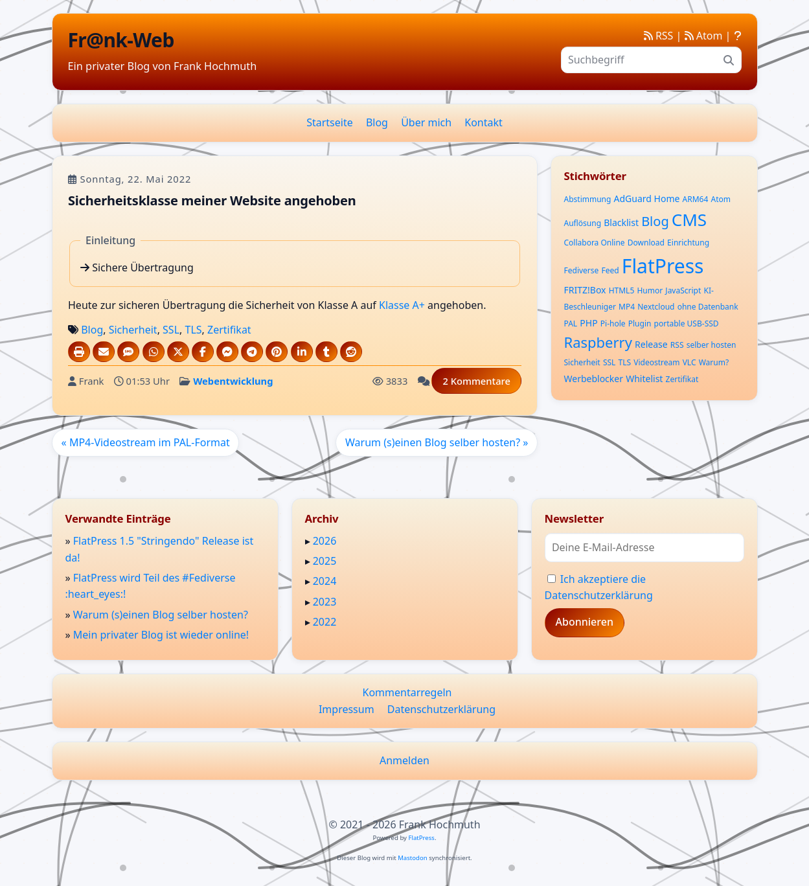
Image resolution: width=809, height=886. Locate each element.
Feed (610, 270)
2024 (325, 581)
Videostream (656, 362)
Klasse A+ (402, 305)
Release (651, 344)
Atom (704, 35)
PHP (588, 323)
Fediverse (581, 270)
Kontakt (483, 122)
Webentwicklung (233, 380)
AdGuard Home (647, 198)
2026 (325, 541)
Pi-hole (613, 323)
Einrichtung (688, 242)
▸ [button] (309, 541)
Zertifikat (229, 330)
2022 (325, 622)
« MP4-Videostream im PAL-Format (145, 442)
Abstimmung (587, 199)
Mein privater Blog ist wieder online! (161, 635)
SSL (171, 330)
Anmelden (404, 760)
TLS (193, 330)
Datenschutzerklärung (441, 709)
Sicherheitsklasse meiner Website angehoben (212, 200)
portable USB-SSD (686, 323)
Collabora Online (594, 242)
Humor (650, 290)
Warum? (714, 362)
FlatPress (663, 266)
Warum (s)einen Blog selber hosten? (160, 615)
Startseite (329, 122)
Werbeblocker (594, 378)
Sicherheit (132, 330)
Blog (377, 122)
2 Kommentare (476, 380)
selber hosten (711, 344)
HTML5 (622, 290)
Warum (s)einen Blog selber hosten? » (436, 442)
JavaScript (683, 290)
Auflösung (583, 223)
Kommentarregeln (407, 692)
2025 (325, 561)
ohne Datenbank (708, 306)
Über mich (426, 122)
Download (646, 242)
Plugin (640, 323)
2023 (325, 602)
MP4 (627, 306)
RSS (659, 35)
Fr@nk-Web (121, 40)
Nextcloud (655, 306)
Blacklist (621, 222)
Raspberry (598, 342)
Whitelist (644, 378)
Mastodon (412, 858)
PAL (571, 323)
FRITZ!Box (585, 290)
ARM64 (696, 199)
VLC (689, 362)
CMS (689, 219)
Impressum (346, 709)
